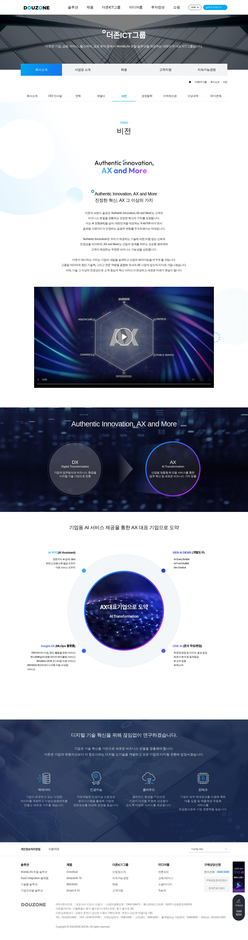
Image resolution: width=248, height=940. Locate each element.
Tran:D (162, 890)
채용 (115, 884)
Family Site (197, 849)
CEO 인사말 (55, 96)
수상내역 (193, 96)
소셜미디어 (165, 884)
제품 (90, 7)
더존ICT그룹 (111, 7)
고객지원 (165, 69)
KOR (193, 7)
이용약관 (54, 849)
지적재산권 (170, 96)
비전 (124, 96)
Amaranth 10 (74, 878)
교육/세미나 (165, 878)
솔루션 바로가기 (214, 7)
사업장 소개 (83, 69)
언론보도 (163, 872)
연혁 (78, 96)
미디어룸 (136, 7)
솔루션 (73, 7)
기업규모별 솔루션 (32, 890)
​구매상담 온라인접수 (216, 880)
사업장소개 (119, 872)
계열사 (101, 96)
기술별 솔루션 (29, 884)
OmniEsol (72, 872)
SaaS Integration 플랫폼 (35, 878)
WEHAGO (72, 884)
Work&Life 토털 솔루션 (34, 872)
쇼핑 (176, 7)
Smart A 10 (72, 890)
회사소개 (41, 69)
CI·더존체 (215, 96)
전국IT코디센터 (217, 888)
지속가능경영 (207, 69)
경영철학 (147, 96)
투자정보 (158, 7)
